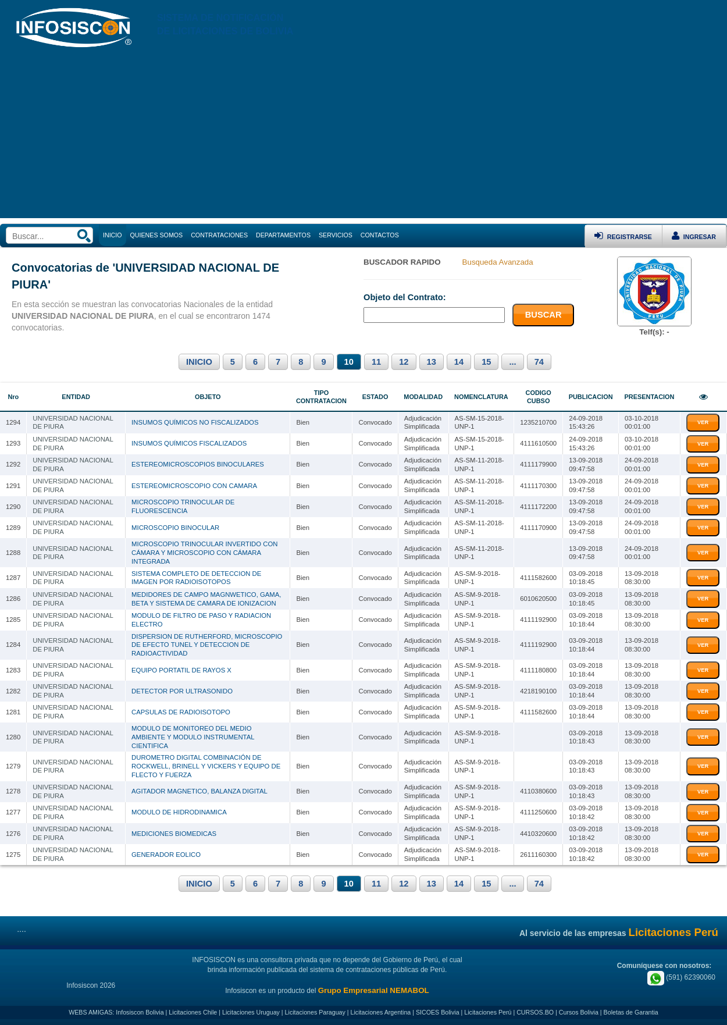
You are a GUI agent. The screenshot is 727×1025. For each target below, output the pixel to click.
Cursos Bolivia (578, 1012)
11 (376, 361)
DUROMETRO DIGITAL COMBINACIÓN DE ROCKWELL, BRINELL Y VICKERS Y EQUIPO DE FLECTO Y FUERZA (205, 766)
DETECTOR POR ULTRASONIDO (182, 691)
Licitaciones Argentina (381, 1012)
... (512, 361)
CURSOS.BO (535, 1012)
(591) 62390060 (681, 977)
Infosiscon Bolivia (139, 1012)
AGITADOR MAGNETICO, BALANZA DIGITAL (199, 791)
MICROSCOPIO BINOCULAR (175, 527)
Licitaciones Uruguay (251, 1012)
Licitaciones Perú (487, 1012)
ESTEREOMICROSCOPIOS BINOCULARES (197, 464)
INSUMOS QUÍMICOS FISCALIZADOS (189, 443)
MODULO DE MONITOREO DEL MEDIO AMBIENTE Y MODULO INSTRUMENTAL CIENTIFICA (192, 737)
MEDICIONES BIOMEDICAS (173, 833)
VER (702, 422)
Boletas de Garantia (631, 1012)
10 (349, 361)
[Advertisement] (363, 136)
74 (539, 361)
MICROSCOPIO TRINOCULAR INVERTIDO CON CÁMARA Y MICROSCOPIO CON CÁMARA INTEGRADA (204, 552)
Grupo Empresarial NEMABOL (373, 990)
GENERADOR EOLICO (166, 854)
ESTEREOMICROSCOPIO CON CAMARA (194, 485)
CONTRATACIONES (219, 235)
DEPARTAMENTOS (283, 235)
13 (431, 361)
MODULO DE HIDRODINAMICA (179, 812)
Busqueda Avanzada (497, 262)
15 (486, 361)
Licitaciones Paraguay (315, 1012)
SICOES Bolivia (437, 1012)
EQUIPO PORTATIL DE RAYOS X (181, 670)
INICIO (199, 361)
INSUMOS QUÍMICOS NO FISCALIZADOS (194, 422)
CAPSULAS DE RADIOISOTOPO (180, 712)
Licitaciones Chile (193, 1012)
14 (459, 361)
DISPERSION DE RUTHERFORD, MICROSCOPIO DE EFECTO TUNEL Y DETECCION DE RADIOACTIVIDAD (206, 645)
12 (403, 361)
